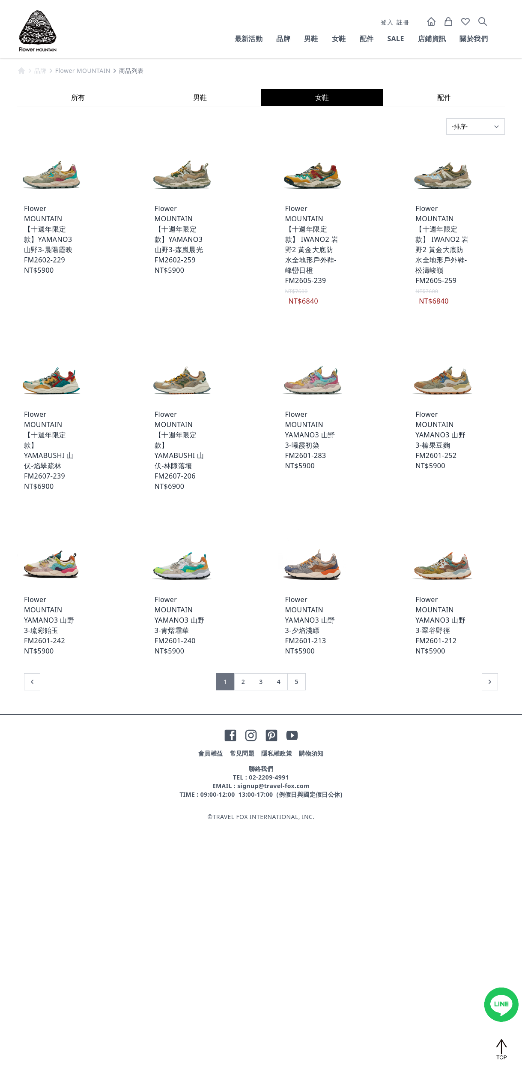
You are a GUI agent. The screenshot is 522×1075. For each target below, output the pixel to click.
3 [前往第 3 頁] (260, 932)
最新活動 (249, 38)
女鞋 (339, 38)
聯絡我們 (261, 1019)
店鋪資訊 (432, 38)
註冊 (403, 22)
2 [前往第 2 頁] (243, 932)
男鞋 (311, 38)
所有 (78, 347)
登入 (387, 22)
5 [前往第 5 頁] (296, 932)
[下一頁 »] (490, 932)
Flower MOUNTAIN (82, 321)
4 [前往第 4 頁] (278, 932)
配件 (367, 38)
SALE (395, 38)
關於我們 (473, 38)
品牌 (283, 38)
